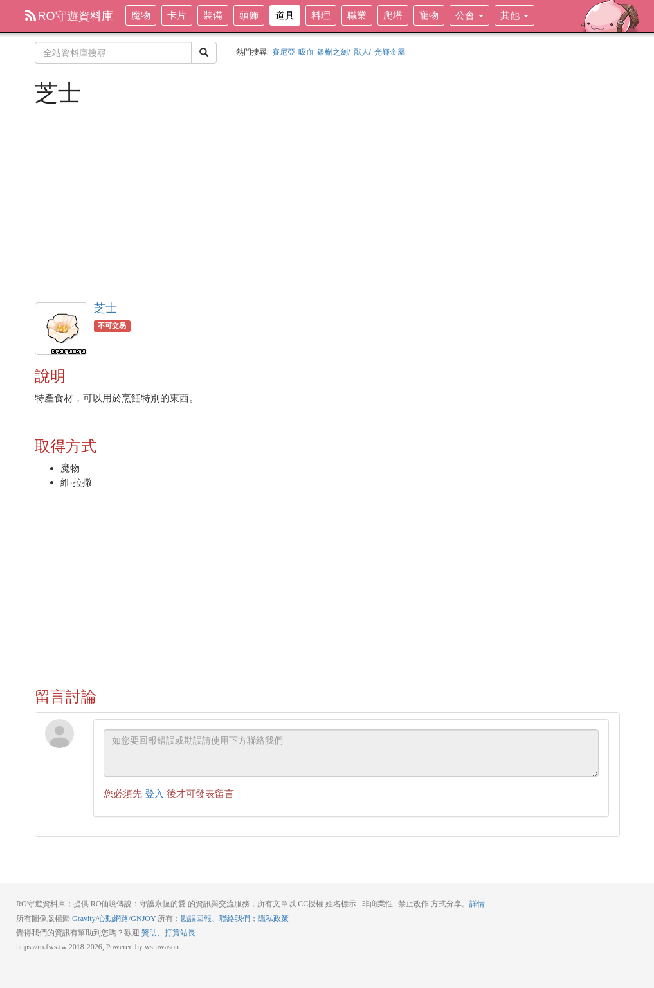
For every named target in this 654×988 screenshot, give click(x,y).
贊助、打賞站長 (168, 932)
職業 (357, 15)
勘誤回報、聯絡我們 (215, 918)
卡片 (176, 15)
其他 (514, 15)
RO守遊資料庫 (69, 16)
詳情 (477, 903)
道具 (285, 15)
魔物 (140, 15)
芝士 (105, 308)
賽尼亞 (283, 52)
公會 (469, 15)
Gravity (84, 918)
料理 (321, 15)
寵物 (429, 15)
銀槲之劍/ (333, 52)
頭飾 (249, 15)
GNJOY (143, 918)
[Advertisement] (327, 203)
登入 (154, 793)
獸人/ (362, 52)
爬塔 (393, 15)
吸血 (306, 52)
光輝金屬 (389, 52)
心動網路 (113, 918)
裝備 (213, 15)
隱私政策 (273, 918)
